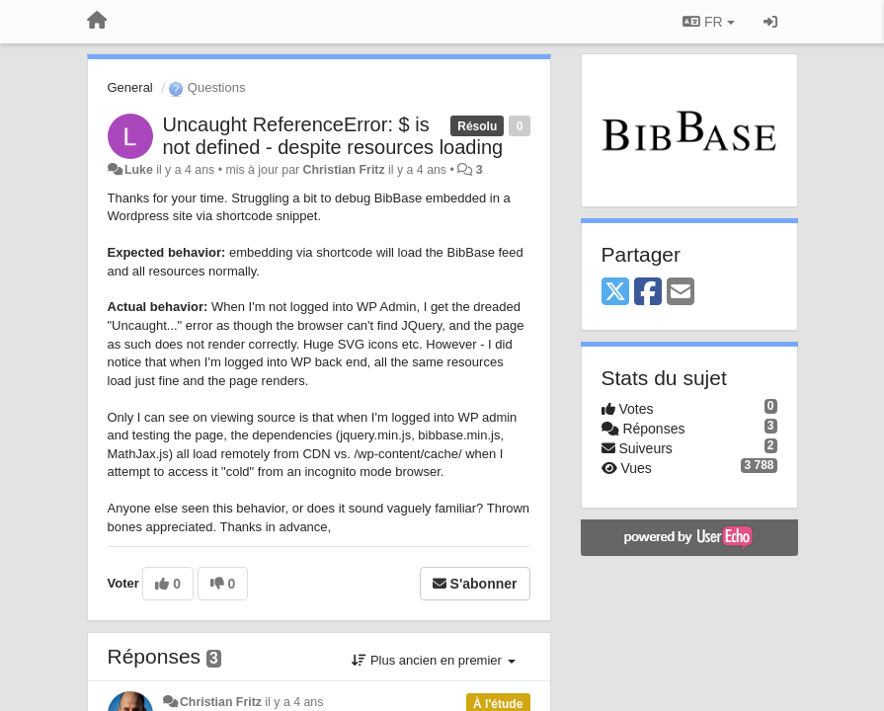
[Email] (680, 293)
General (130, 87)
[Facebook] (648, 293)
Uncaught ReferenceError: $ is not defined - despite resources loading (333, 136)
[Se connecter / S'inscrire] (770, 22)
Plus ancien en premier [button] (433, 660)
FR (708, 22)
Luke (138, 170)
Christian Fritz (344, 170)
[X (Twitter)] (615, 293)
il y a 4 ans (294, 702)
